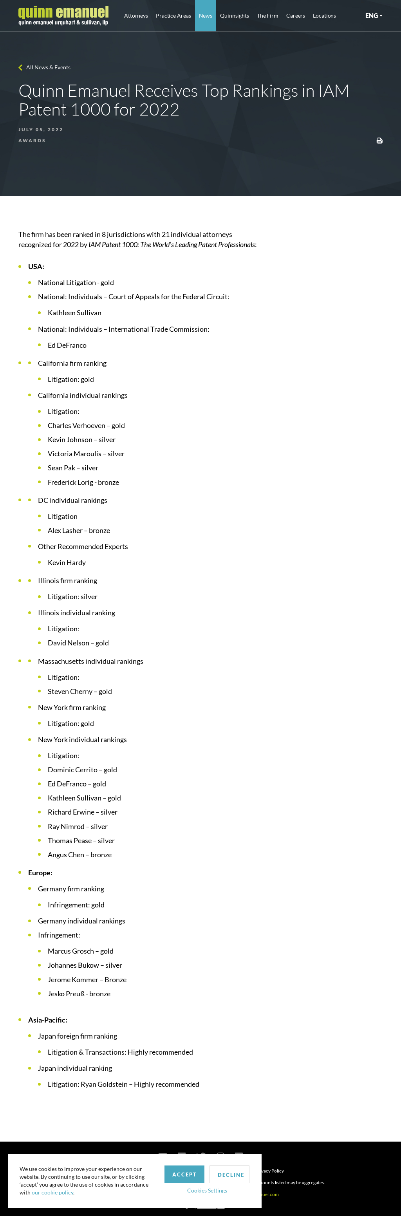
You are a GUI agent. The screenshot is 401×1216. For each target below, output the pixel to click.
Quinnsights (234, 15)
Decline (228, 1174)
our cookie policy (52, 1192)
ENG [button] (371, 15)
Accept (181, 1174)
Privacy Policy (269, 1171)
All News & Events (48, 67)
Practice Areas (173, 15)
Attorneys (136, 15)
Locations (324, 15)
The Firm (267, 15)
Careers (295, 15)
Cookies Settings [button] (204, 1190)
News (206, 15)
